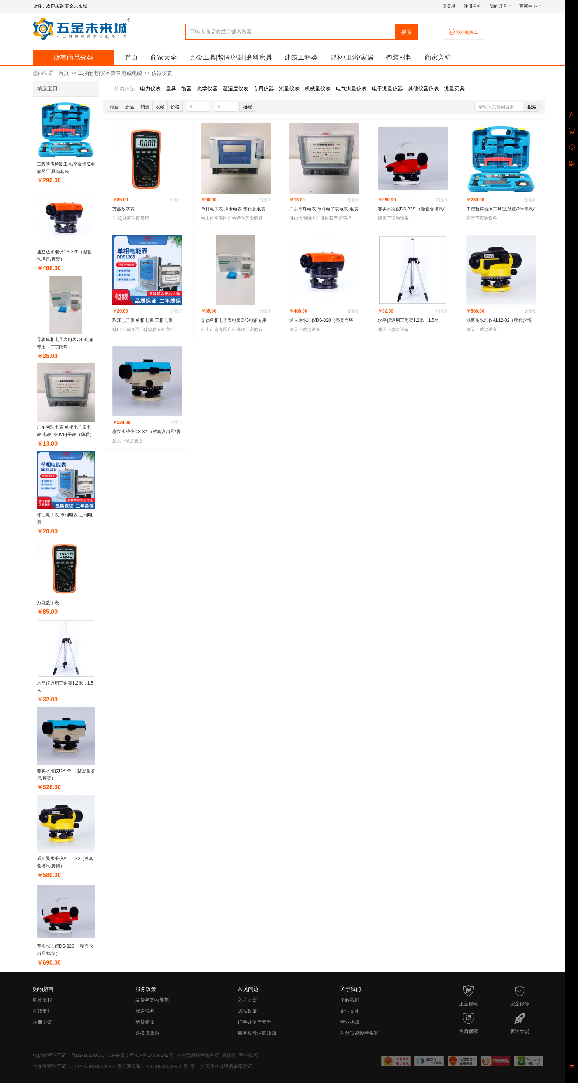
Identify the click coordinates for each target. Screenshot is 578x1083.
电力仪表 (150, 88)
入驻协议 (247, 1000)
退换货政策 (147, 1033)
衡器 (186, 88)
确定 (247, 106)
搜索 (406, 32)
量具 (171, 88)
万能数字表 (48, 602)
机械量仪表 (318, 88)
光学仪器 (207, 88)
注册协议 (42, 1022)
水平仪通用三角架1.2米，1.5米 (408, 320)
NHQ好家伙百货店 (130, 218)
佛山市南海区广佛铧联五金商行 (232, 218)
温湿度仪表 (235, 88)
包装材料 (399, 57)
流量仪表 (289, 88)
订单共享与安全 (254, 1022)
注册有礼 (472, 6)
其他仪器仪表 (423, 88)
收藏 (160, 106)
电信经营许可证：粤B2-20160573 (69, 1055)
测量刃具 (454, 88)
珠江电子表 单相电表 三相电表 (142, 320)
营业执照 (349, 1022)
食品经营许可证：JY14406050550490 (73, 1066)
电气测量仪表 (351, 88)
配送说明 (144, 1011)
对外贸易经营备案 (359, 1033)
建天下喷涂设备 (393, 218)
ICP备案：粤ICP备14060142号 (140, 1055)
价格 (175, 106)
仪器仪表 (162, 73)
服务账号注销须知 (257, 1033)
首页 (131, 57)
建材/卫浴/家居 (352, 57)
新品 (129, 106)
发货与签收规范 (152, 1000)
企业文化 (349, 1011)
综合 (114, 106)
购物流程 (42, 1000)
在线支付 (42, 1011)
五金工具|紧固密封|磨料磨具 (230, 57)
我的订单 (500, 6)
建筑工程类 (301, 57)
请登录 (449, 6)
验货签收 (144, 1022)
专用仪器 (263, 88)
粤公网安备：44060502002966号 (152, 1066)
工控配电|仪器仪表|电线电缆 (110, 73)
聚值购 (229, 1055)
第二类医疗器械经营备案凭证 (221, 1066)
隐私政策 (247, 1011)
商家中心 (530, 6)
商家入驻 (438, 57)
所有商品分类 (73, 57)
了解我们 (349, 1000)
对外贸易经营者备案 (197, 1055)
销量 (144, 106)
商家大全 (163, 57)
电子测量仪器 (387, 88)
